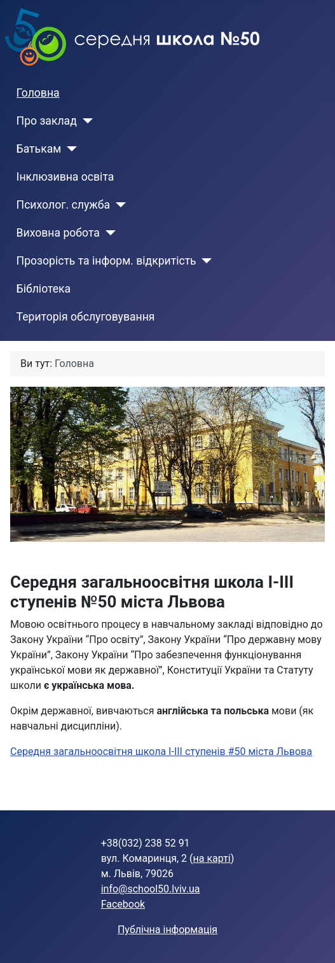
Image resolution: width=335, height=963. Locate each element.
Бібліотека (44, 288)
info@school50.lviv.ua (150, 889)
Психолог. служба (63, 204)
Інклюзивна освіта (65, 176)
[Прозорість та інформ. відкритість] (204, 260)
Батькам (39, 148)
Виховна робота (58, 232)
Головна (38, 93)
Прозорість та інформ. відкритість (106, 260)
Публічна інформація (167, 930)
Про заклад (47, 120)
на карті (212, 858)
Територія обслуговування (86, 316)
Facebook (123, 904)
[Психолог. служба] (118, 204)
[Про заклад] (85, 120)
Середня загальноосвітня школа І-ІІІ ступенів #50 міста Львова (161, 751)
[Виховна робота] (108, 232)
